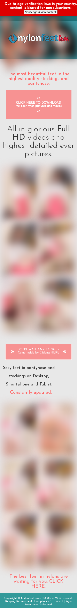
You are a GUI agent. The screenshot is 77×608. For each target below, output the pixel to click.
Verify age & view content (40, 12)
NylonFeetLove (31, 598)
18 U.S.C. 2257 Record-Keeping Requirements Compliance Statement (39, 600)
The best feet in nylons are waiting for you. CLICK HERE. (38, 581)
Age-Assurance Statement (48, 603)
